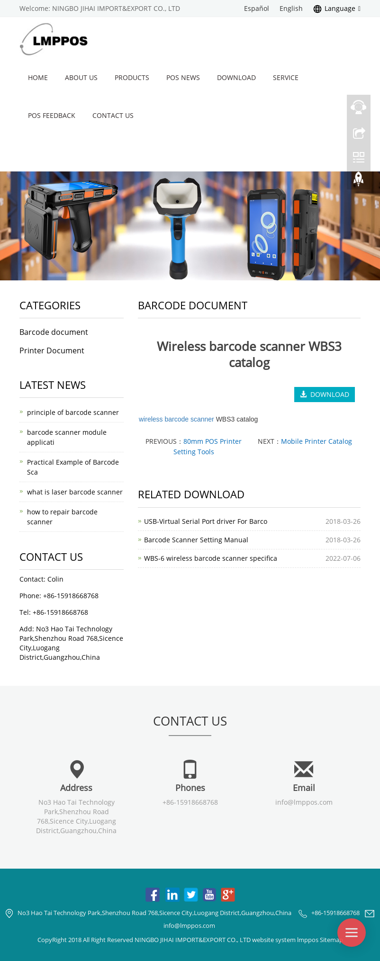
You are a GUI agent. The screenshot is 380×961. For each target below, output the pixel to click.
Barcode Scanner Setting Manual (196, 539)
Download (236, 77)
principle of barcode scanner (73, 412)
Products (132, 77)
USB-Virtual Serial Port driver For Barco (205, 521)
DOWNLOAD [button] (324, 394)
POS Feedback (51, 115)
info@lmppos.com (304, 802)
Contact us (113, 115)
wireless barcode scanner (176, 419)
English (291, 8)
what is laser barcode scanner (75, 491)
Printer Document (51, 350)
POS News (183, 77)
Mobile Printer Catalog (316, 441)
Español (256, 8)
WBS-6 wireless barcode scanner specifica (210, 558)
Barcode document (53, 332)
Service (286, 77)
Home (38, 77)
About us (81, 77)
